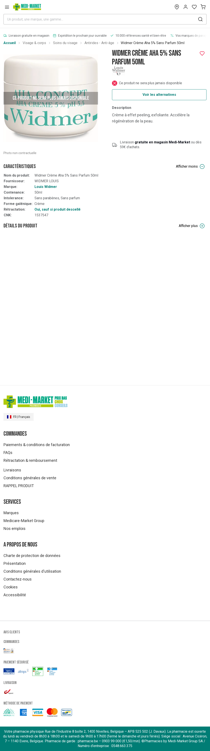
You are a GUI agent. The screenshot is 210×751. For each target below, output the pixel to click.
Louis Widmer (45, 187)
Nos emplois (14, 528)
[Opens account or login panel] (185, 6)
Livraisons (12, 470)
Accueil (9, 43)
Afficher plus (192, 226)
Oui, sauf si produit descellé (57, 209)
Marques (11, 512)
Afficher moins (190, 166)
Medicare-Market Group (23, 520)
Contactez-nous (17, 579)
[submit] (200, 19)
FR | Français (18, 417)
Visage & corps (34, 43)
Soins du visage (65, 43)
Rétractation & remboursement (30, 460)
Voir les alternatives (159, 95)
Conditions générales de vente (29, 478)
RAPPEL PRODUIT (18, 485)
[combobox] (105, 19)
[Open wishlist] (194, 6)
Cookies (10, 587)
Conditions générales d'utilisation (32, 571)
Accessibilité (14, 595)
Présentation (14, 563)
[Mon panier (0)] (203, 6)
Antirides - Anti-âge (99, 43)
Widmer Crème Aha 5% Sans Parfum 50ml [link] (152, 43)
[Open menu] (6, 6)
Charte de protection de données (31, 555)
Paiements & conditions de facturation (36, 444)
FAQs (7, 452)
